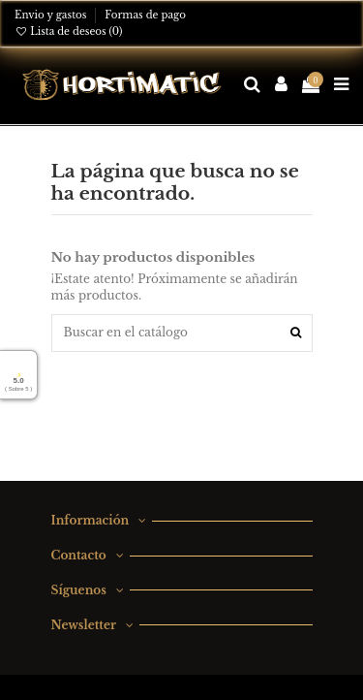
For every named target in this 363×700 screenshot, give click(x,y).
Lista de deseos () (68, 31)
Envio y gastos (52, 15)
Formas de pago (145, 15)
